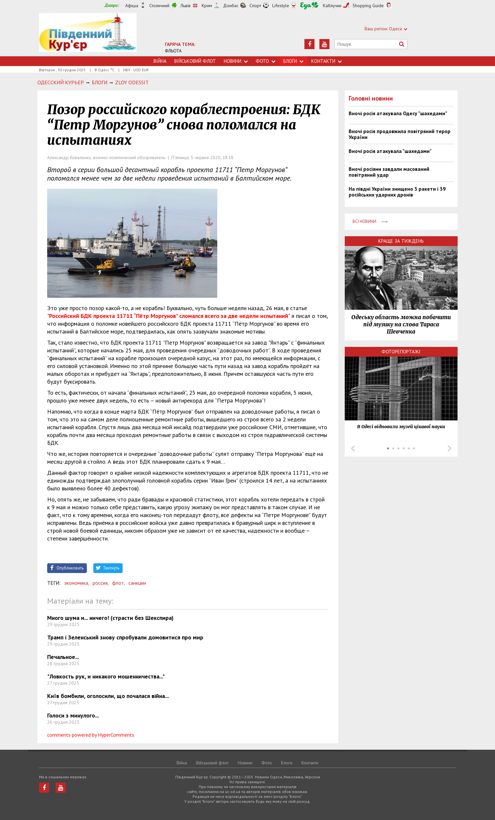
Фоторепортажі (401, 351)
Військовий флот (195, 61)
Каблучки (332, 5)
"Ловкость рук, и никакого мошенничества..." (106, 676)
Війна (160, 61)
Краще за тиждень (401, 241)
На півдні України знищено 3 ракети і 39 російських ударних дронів (397, 191)
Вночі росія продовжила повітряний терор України (399, 134)
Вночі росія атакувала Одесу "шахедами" (398, 113)
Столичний (159, 5)
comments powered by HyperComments (90, 734)
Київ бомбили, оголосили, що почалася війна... (108, 696)
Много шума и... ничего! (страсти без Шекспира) (110, 618)
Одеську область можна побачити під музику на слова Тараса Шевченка (401, 324)
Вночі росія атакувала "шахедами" (390, 151)
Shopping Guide (368, 5)
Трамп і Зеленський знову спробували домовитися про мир (125, 637)
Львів (186, 5)
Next (449, 448)
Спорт (255, 5)
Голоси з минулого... (73, 715)
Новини (236, 61)
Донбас (230, 5)
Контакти (326, 61)
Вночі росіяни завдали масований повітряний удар (389, 172)
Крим (207, 5)
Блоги (293, 61)
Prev (353, 448)
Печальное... (63, 657)
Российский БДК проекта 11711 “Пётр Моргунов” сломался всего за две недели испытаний (168, 316)
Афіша (131, 5)
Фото (265, 61)
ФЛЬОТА (173, 51)
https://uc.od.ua (88, 34)
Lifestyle (280, 5)
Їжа (309, 5)
